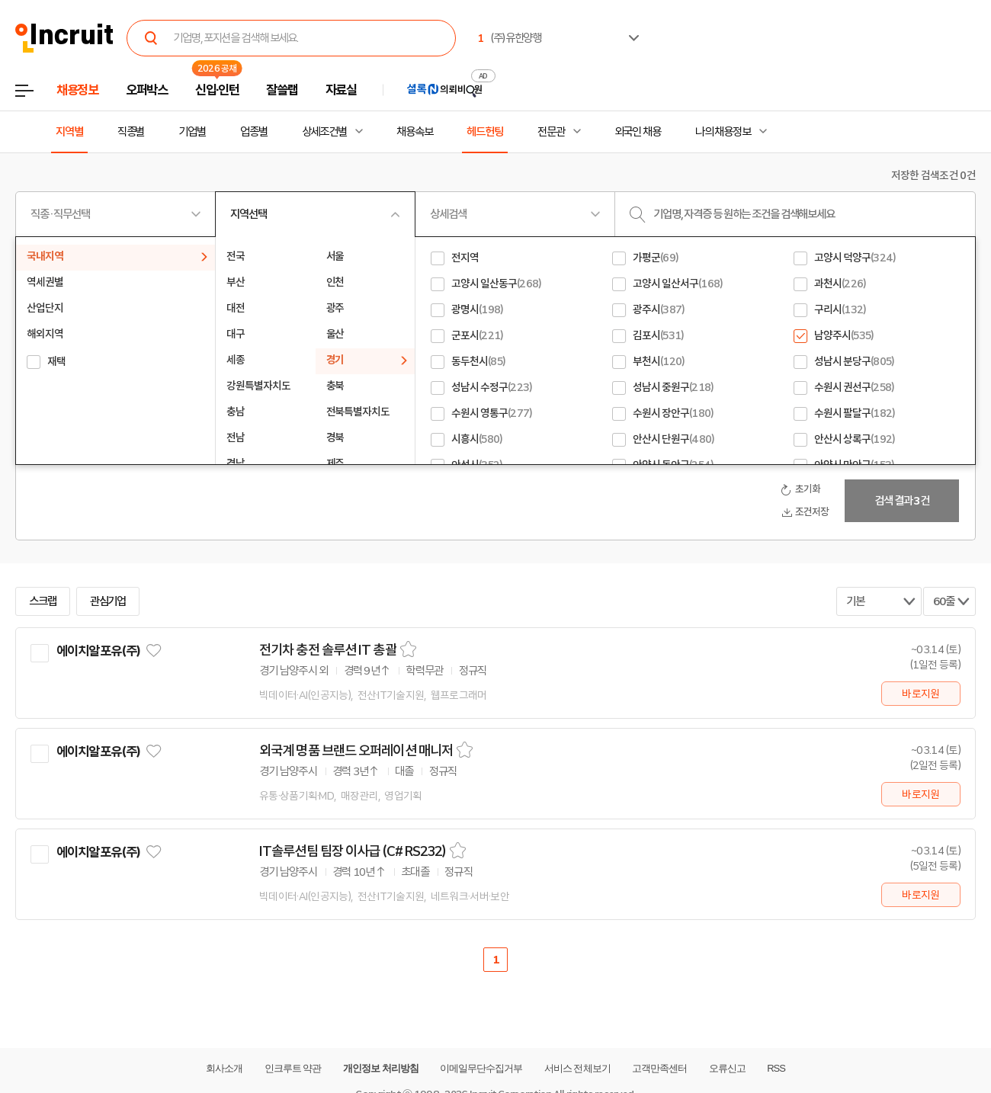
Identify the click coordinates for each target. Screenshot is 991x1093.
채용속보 (414, 131)
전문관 (551, 131)
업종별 (254, 131)
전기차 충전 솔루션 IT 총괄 (327, 650)
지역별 (69, 131)
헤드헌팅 (485, 131)
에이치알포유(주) (98, 651)
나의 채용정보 (723, 131)
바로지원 (920, 693)
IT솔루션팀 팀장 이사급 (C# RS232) (352, 851)
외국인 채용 (637, 131)
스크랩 (42, 601)
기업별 (192, 131)
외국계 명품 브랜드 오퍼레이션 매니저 (356, 751)
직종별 (131, 131)
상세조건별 (324, 131)
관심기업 (108, 601)
